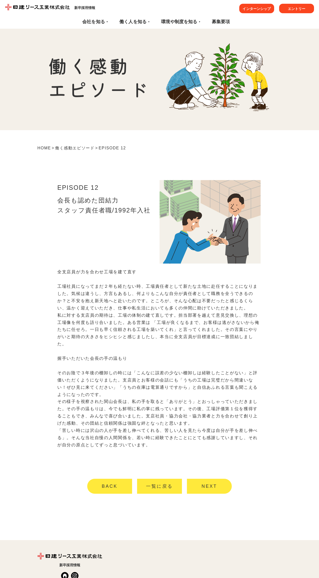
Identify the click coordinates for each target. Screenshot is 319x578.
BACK (109, 486)
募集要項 (221, 21)
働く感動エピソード (74, 148)
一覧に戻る (159, 486)
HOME (44, 148)
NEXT (209, 486)
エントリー (297, 9)
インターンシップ (256, 9)
